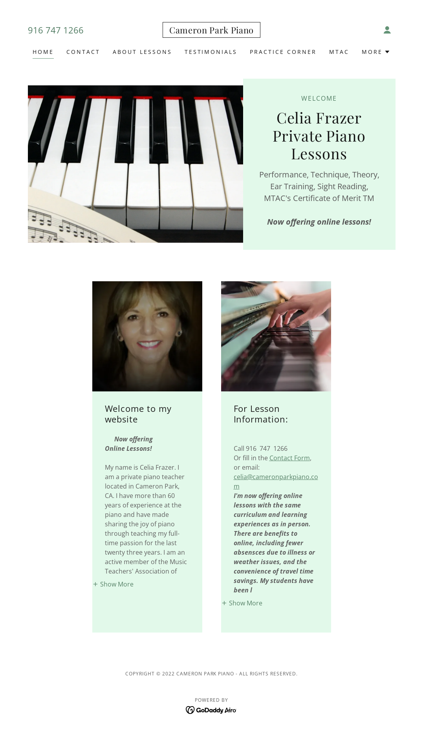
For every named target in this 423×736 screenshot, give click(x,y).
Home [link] (43, 51)
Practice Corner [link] (283, 51)
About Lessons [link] (142, 51)
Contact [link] (83, 51)
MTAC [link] (339, 51)
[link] (211, 31)
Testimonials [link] (211, 51)
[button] (387, 30)
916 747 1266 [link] (56, 30)
